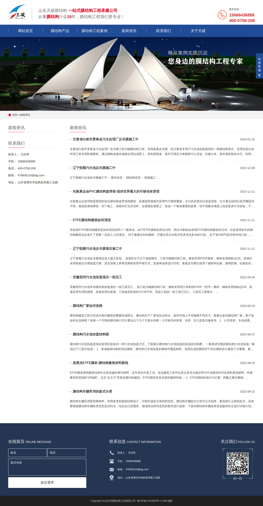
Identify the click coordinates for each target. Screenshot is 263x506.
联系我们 (163, 31)
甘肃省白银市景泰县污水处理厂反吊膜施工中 (105, 139)
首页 (14, 114)
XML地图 (167, 500)
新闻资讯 (129, 31)
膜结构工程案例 (94, 31)
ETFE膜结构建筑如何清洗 (92, 220)
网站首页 (25, 31)
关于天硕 (198, 31)
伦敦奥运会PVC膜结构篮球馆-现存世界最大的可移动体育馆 (116, 191)
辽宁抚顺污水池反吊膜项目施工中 (97, 248)
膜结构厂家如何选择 (87, 305)
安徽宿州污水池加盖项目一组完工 (97, 277)
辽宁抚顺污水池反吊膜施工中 (94, 168)
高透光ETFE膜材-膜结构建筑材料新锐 (100, 363)
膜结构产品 (60, 31)
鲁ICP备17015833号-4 (149, 500)
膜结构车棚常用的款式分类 (92, 391)
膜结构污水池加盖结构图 (91, 334)
